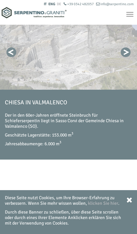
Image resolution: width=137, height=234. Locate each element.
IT (45, 4)
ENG (51, 4)
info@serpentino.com (115, 4)
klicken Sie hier (103, 203)
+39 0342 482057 (79, 4)
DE (59, 4)
